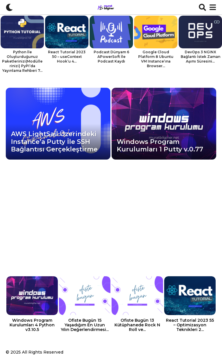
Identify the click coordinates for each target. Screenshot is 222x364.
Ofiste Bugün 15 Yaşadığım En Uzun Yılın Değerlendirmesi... (85, 325)
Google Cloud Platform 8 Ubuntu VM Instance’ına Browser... (155, 59)
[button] (9, 7)
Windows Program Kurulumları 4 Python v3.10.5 (32, 325)
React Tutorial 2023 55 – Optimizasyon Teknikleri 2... (190, 325)
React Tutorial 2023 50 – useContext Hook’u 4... (67, 56)
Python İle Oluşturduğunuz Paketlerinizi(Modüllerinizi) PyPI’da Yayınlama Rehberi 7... (22, 61)
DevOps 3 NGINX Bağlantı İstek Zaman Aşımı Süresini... (200, 56)
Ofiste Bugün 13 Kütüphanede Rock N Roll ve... (137, 325)
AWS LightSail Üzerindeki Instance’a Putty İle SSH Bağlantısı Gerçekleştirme (54, 141)
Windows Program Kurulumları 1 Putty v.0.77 (160, 145)
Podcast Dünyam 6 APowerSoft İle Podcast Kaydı (111, 56)
